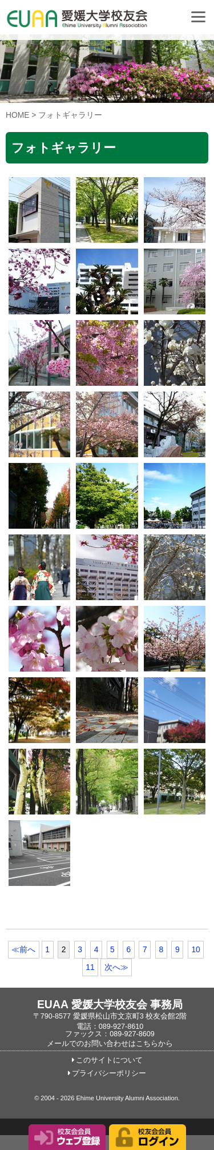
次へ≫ (116, 967)
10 (195, 949)
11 (90, 967)
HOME (18, 114)
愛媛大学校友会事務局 (105, 23)
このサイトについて (109, 1060)
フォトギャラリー (70, 114)
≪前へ (23, 949)
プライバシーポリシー (109, 1073)
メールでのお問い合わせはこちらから (110, 1044)
